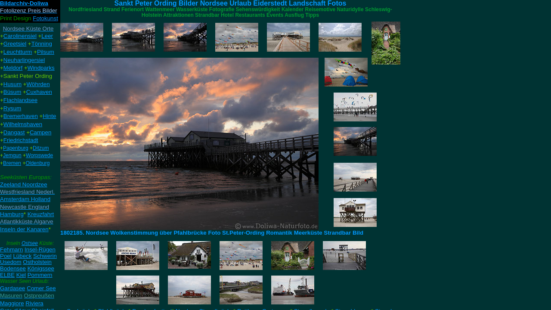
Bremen (12, 163)
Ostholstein (37, 262)
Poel (6, 256)
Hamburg (12, 214)
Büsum (12, 92)
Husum (12, 84)
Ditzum (41, 148)
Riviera (34, 303)
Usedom (11, 262)
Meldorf (12, 68)
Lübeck (22, 256)
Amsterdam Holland (25, 199)
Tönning (41, 43)
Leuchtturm (17, 52)
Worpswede (39, 155)
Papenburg (15, 148)
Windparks (41, 68)
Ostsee (30, 243)
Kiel (21, 275)
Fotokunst (45, 18)
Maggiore (12, 303)
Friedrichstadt (20, 140)
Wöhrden (38, 84)
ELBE (7, 275)
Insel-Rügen (40, 249)
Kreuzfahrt (41, 214)
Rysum (12, 108)
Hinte (49, 116)
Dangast (14, 132)
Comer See (41, 288)
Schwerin (45, 256)
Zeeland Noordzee (23, 184)
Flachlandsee (20, 100)
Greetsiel (14, 43)
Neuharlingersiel (24, 60)
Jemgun (12, 155)
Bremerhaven (20, 116)
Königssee (41, 268)
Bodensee (13, 268)
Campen (40, 132)
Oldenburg (37, 163)
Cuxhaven (39, 92)
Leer (47, 36)
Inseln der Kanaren (24, 229)
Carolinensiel (20, 36)
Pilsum (45, 52)
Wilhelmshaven (22, 124)
